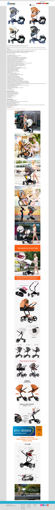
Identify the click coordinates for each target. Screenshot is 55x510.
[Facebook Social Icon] (43, 505)
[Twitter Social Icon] (45, 505)
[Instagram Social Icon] (41, 505)
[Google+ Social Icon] (48, 505)
